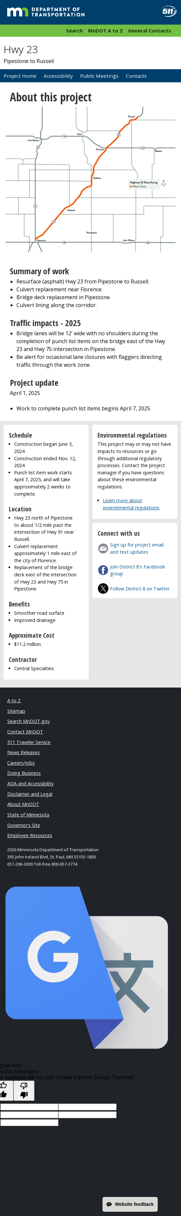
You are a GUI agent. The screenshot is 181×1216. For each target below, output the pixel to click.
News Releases (23, 752)
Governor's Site (23, 825)
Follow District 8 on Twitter (140, 589)
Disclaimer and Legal (29, 794)
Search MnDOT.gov (28, 721)
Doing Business (24, 773)
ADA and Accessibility (30, 783)
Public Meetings (99, 75)
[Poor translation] (23, 1091)
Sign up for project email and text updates (137, 548)
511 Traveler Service (29, 742)
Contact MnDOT (25, 732)
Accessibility (58, 75)
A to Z (14, 700)
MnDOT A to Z (105, 30)
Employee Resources (29, 835)
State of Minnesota (28, 815)
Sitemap (16, 711)
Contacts (136, 75)
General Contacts (149, 30)
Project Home (20, 75)
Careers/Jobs (21, 763)
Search (74, 30)
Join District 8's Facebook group (137, 570)
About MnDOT (23, 804)
